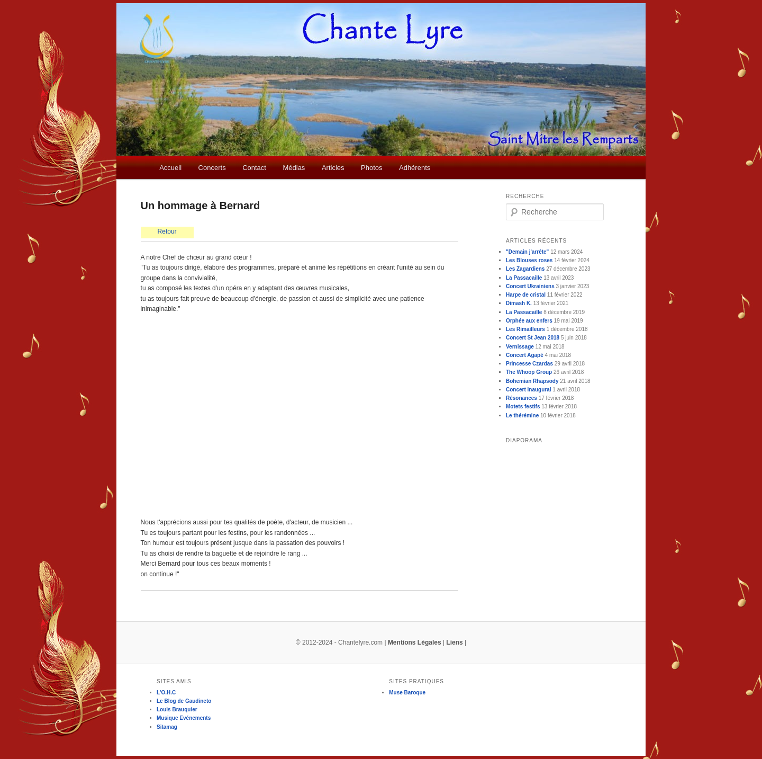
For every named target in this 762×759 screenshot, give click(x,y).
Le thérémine (522, 415)
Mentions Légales (414, 642)
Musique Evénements (184, 718)
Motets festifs (523, 406)
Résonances (521, 398)
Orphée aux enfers (529, 321)
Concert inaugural (528, 389)
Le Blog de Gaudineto (184, 701)
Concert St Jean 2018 (532, 338)
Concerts (212, 168)
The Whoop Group (529, 372)
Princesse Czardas (529, 364)
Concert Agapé (524, 355)
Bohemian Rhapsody (532, 381)
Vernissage (520, 347)
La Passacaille (524, 278)
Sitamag (167, 727)
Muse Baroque (407, 692)
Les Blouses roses (529, 260)
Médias (294, 168)
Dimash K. (519, 303)
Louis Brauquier (177, 709)
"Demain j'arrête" (527, 252)
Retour (167, 231)
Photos (371, 168)
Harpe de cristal (526, 295)
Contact (254, 168)
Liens (454, 642)
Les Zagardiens (525, 269)
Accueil (170, 168)
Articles (333, 168)
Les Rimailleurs (525, 329)
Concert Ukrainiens (530, 286)
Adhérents (414, 168)
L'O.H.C (166, 692)
